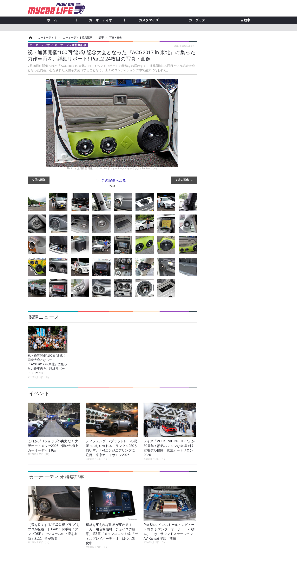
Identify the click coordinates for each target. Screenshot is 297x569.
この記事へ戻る (113, 184)
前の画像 (40, 179)
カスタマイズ (149, 20)
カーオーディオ (100, 20)
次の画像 (183, 179)
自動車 (245, 20)
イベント (39, 393)
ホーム (52, 20)
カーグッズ (197, 20)
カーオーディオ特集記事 (56, 477)
